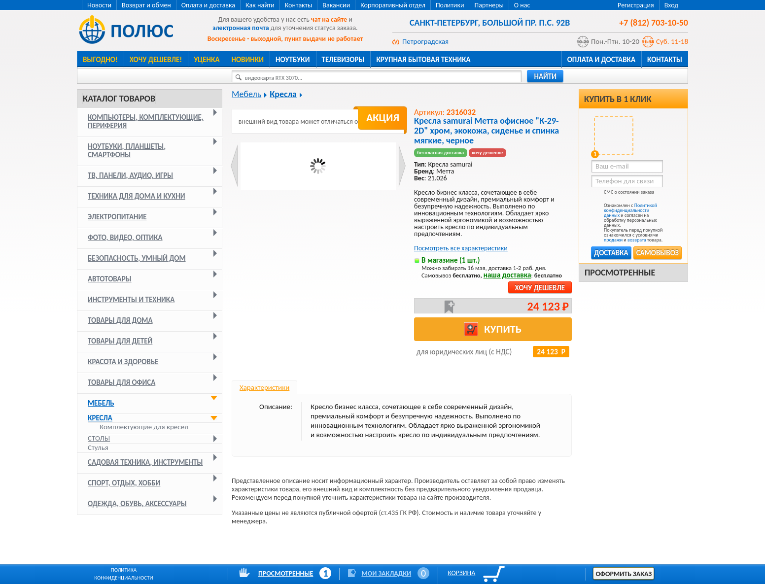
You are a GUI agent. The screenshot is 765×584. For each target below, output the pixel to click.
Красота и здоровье (123, 361)
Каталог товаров (119, 98)
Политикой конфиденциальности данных (630, 210)
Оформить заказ (623, 574)
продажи (613, 240)
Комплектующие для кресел (144, 427)
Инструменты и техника (131, 299)
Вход (671, 5)
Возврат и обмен (146, 5)
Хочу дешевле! (156, 59)
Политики (450, 5)
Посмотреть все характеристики (461, 248)
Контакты (299, 5)
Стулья (98, 447)
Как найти (260, 5)
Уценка (206, 59)
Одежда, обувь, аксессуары (137, 503)
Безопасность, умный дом (137, 258)
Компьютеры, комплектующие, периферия (146, 121)
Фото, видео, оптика (125, 237)
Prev (234, 165)
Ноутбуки (293, 59)
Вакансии (336, 5)
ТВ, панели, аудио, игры (130, 175)
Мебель (101, 403)
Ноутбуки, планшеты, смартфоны (127, 150)
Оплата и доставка (208, 5)
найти (545, 76)
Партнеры (488, 5)
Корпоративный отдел (392, 5)
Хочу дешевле (540, 287)
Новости (99, 5)
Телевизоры (343, 59)
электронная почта (240, 28)
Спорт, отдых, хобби (124, 483)
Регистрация (636, 5)
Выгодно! (100, 59)
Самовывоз (657, 252)
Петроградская (425, 41)
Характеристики (264, 387)
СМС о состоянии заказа (622, 194)
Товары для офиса (121, 382)
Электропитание (117, 216)
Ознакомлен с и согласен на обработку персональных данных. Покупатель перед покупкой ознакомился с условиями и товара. (626, 222)
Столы (99, 438)
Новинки (248, 59)
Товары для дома (120, 320)
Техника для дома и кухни (136, 196)
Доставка (611, 252)
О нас (522, 5)
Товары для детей (120, 341)
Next (402, 165)
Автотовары (110, 279)
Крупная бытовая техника (423, 59)
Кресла (100, 417)
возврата (636, 240)
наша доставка (507, 275)
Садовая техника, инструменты (145, 462)
